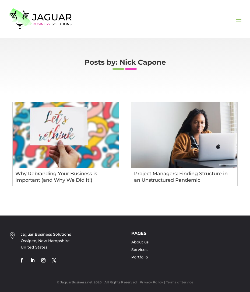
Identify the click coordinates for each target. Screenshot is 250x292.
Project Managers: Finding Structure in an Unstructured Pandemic (181, 177)
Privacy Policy (151, 282)
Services (139, 249)
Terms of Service (179, 282)
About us (140, 242)
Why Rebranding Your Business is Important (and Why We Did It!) (56, 177)
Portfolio (139, 257)
